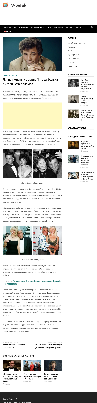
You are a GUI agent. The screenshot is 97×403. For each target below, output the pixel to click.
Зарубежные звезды (38, 27)
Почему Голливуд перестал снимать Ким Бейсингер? (51, 376)
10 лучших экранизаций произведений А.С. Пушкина (87, 145)
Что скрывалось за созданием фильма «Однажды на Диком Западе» (87, 175)
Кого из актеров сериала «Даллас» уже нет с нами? (32, 376)
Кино (49, 27)
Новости (78, 27)
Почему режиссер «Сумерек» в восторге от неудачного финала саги (87, 160)
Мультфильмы (58, 27)
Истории (69, 27)
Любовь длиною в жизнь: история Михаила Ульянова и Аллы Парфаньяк (87, 114)
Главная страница (10, 27)
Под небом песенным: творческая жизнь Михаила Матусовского (87, 84)
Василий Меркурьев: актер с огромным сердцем (87, 99)
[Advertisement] (32, 116)
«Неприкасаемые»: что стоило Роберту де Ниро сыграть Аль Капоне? (12, 377)
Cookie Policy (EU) (10, 399)
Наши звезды (23, 27)
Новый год (72, 66)
